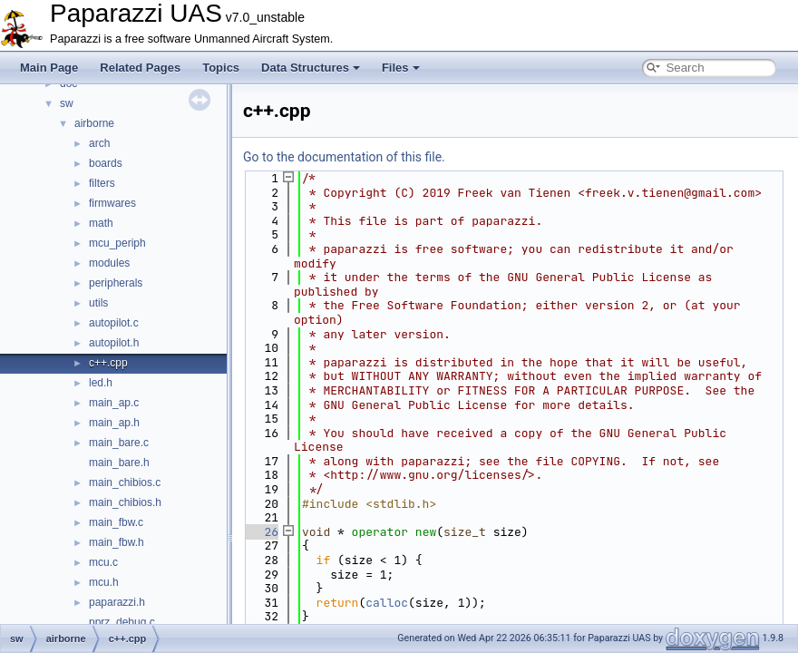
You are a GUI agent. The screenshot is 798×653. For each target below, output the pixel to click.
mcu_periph (117, 243)
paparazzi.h (117, 602)
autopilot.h (114, 342)
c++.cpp (108, 362)
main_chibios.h (125, 502)
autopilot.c (114, 323)
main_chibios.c (125, 482)
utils (98, 303)
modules (109, 263)
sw (66, 103)
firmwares (112, 203)
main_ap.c (114, 402)
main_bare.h (119, 462)
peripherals (115, 283)
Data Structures (310, 67)
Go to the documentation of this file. (344, 157)
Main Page (49, 67)
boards (105, 163)
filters (102, 183)
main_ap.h (114, 422)
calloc (386, 602)
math (101, 223)
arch (99, 143)
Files (401, 67)
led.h (100, 382)
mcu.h (104, 582)
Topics (220, 67)
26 (260, 532)
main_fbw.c (116, 522)
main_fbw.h (116, 542)
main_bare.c (119, 442)
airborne (94, 123)
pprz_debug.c (122, 622)
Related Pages (140, 67)
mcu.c (103, 562)
